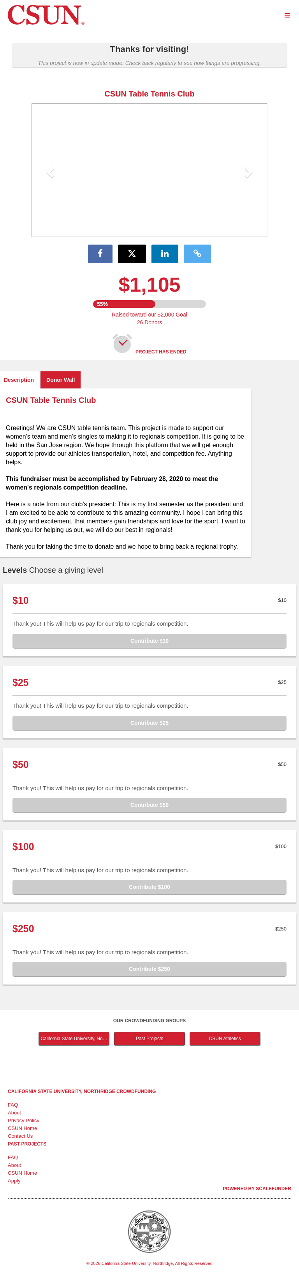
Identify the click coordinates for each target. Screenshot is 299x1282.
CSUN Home (22, 1128)
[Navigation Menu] (287, 15)
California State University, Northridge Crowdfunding (82, 1091)
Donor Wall (60, 380)
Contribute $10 (149, 641)
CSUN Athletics (225, 1038)
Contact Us (20, 1136)
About (14, 1113)
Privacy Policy (23, 1120)
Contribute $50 (149, 805)
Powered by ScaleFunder (257, 1188)
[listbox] (149, 171)
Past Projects (150, 1038)
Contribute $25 (149, 723)
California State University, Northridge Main (74, 1038)
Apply (14, 1181)
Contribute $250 (149, 969)
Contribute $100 (149, 887)
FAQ (13, 1105)
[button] (49, 170)
